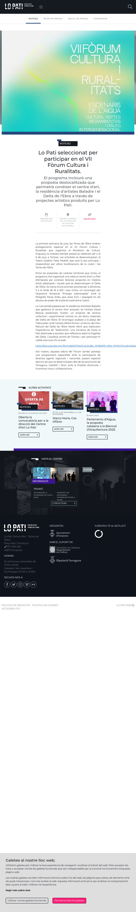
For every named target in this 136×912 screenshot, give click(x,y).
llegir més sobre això (18, 890)
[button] (130, 6)
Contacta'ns (63, 503)
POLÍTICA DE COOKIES (45, 605)
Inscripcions (90, 219)
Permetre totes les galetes (69, 900)
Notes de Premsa (53, 19)
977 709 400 (12, 546)
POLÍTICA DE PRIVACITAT (16, 605)
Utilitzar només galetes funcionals (27, 900)
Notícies (33, 19)
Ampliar (29, 435)
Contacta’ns (100, 19)
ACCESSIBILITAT (11, 608)
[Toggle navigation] (41, 7)
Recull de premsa (78, 19)
